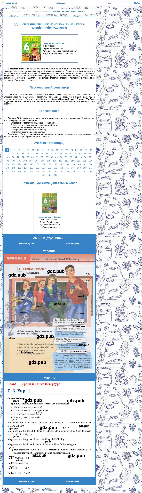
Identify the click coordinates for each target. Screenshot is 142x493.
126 (31, 164)
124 (25, 164)
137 (61, 164)
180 (25, 171)
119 (13, 164)
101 (19, 161)
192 (85, 171)
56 (61, 154)
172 (8, 171)
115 (78, 161)
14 (38, 150)
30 (91, 150)
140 (79, 164)
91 (66, 157)
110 (54, 161)
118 (8, 164)
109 (48, 161)
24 (76, 150)
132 (43, 164)
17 (47, 150)
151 (19, 168)
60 (71, 154)
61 (76, 154)
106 (31, 161)
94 (76, 157)
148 (13, 168)
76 (28, 157)
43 (28, 154)
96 (85, 157)
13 (33, 150)
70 (13, 157)
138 (67, 164)
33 (13, 154)
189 (73, 171)
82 (37, 157)
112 (60, 161)
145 (8, 168)
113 (66, 161)
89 (56, 157)
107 (37, 161)
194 (91, 171)
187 (61, 171)
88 (52, 157)
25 (81, 150)
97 (90, 157)
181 (31, 171)
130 (37, 164)
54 (56, 154)
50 (52, 154)
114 (72, 161)
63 (80, 154)
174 (13, 171)
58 (66, 154)
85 (42, 157)
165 (67, 168)
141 (85, 164)
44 (32, 154)
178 (19, 171)
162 (55, 168)
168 (79, 168)
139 (73, 164)
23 (71, 150)
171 (91, 168)
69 (8, 157)
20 (62, 150)
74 (23, 157)
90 (61, 157)
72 (18, 157)
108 (42, 161)
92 (71, 157)
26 (86, 150)
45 (37, 154)
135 (55, 164)
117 (90, 161)
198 (49, 175)
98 (8, 161)
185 (49, 171)
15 (43, 150)
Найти (137, 3)
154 (25, 168)
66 (90, 154)
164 (61, 168)
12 (28, 150)
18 (52, 150)
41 (23, 154)
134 (49, 164)
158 (49, 168)
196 (43, 175)
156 (37, 168)
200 (55, 175)
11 (23, 150)
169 (85, 168)
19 (57, 150)
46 (42, 154)
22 (67, 150)
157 (43, 168)
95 (80, 157)
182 (37, 171)
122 (19, 164)
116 (84, 161)
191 (79, 171)
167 (73, 168)
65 (85, 154)
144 (91, 164)
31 (8, 154)
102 (25, 161)
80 (32, 157)
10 (19, 150)
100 (13, 161)
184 (43, 171)
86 (47, 157)
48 (47, 154)
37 (18, 154)
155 (31, 168)
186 (55, 171)
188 (67, 171)
